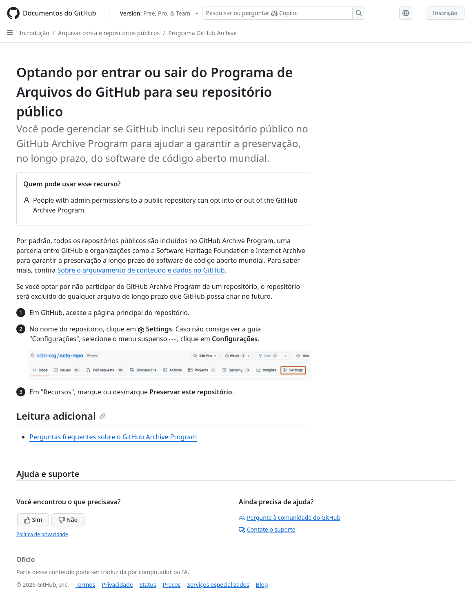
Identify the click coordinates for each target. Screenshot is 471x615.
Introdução (34, 33)
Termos (86, 584)
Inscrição (445, 13)
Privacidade (117, 584)
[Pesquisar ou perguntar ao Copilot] (283, 13)
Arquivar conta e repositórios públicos (109, 33)
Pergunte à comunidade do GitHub (289, 517)
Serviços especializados (218, 584)
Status (148, 584)
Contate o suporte (267, 529)
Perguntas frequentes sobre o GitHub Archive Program (113, 436)
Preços (172, 584)
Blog (262, 584)
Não (68, 519)
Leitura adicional (61, 416)
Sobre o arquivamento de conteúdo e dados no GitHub (140, 270)
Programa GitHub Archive (202, 33)
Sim (33, 519)
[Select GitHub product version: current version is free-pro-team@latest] (159, 13)
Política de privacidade (42, 534)
